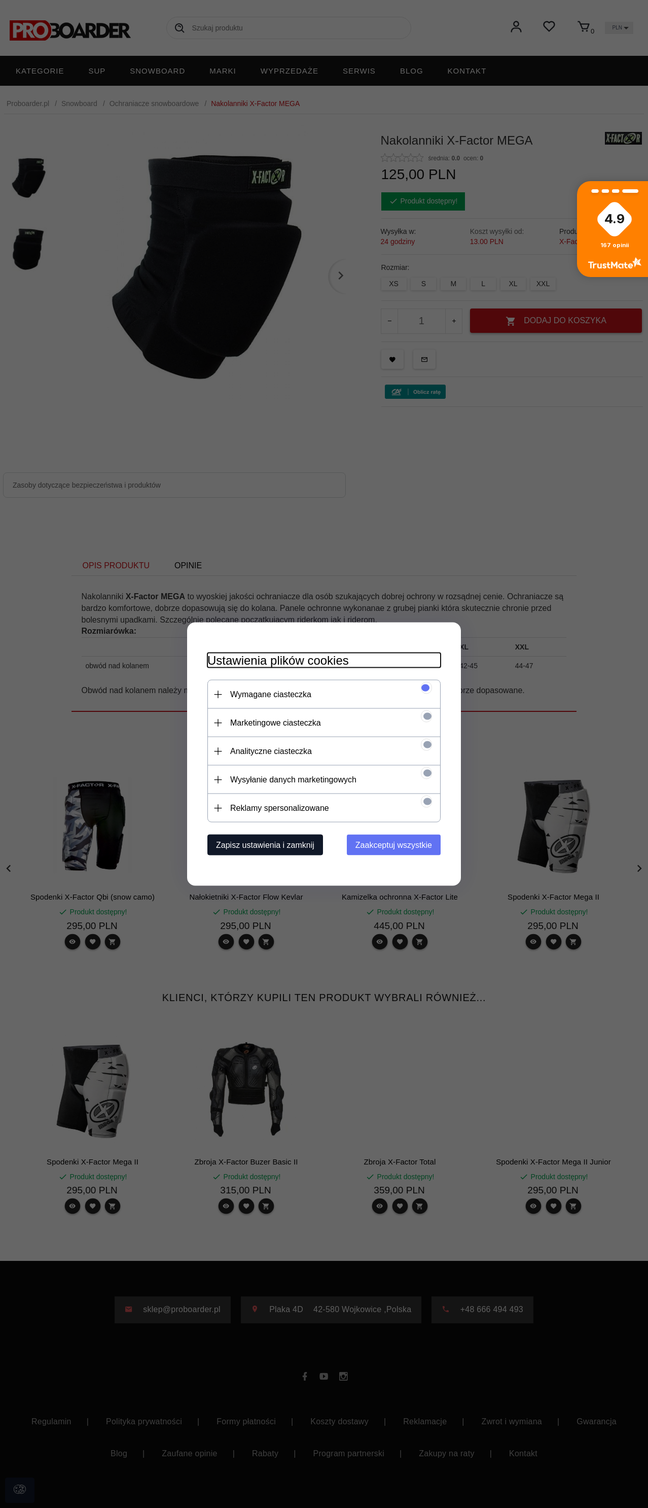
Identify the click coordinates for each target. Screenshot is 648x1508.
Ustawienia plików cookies (278, 660)
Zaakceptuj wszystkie (393, 845)
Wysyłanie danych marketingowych (293, 779)
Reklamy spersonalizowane (279, 808)
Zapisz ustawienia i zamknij (265, 845)
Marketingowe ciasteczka (275, 722)
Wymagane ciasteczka (270, 694)
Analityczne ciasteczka (271, 751)
